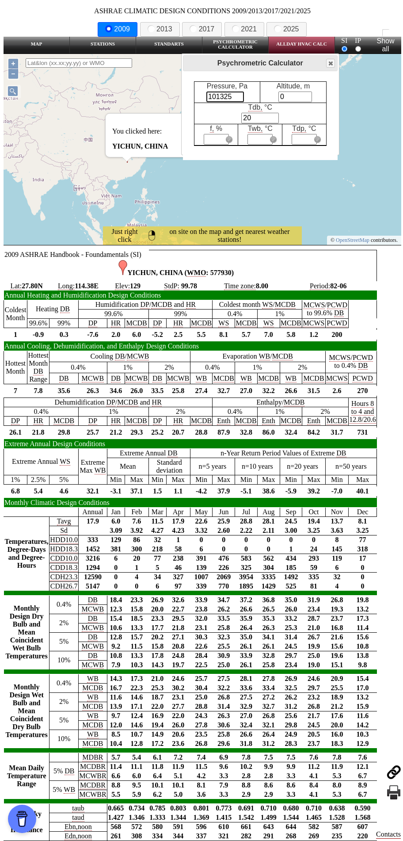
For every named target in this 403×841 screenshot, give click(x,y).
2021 (244, 29)
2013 (160, 29)
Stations (103, 43)
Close (330, 63)
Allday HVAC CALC (301, 43)
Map (36, 43)
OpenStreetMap (352, 240)
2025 (286, 29)
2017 (202, 29)
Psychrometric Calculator (235, 44)
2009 (117, 29)
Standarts (169, 43)
